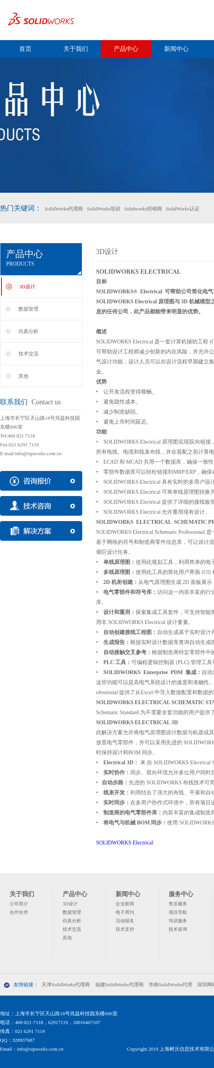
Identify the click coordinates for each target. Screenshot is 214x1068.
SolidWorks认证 (182, 209)
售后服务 (178, 904)
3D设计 (27, 286)
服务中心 (181, 894)
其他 (23, 376)
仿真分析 (28, 331)
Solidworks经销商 (143, 209)
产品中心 (126, 48)
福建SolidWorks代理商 (119, 984)
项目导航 (178, 912)
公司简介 (19, 904)
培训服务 (178, 920)
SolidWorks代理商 (64, 209)
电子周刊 (125, 912)
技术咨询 (178, 929)
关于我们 (75, 48)
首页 (25, 48)
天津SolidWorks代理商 (65, 984)
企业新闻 (125, 904)
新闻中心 (176, 48)
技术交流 (28, 354)
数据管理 (28, 309)
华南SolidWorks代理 (170, 984)
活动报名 (125, 920)
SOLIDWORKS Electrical (124, 843)
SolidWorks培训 (103, 209)
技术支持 (125, 929)
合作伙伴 (19, 912)
